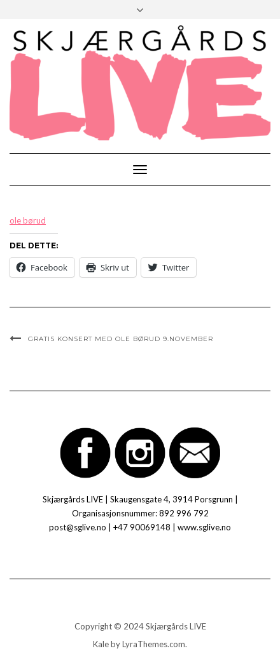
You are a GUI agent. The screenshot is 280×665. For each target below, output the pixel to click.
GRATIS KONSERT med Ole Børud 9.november (120, 339)
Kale (101, 644)
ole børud (28, 220)
